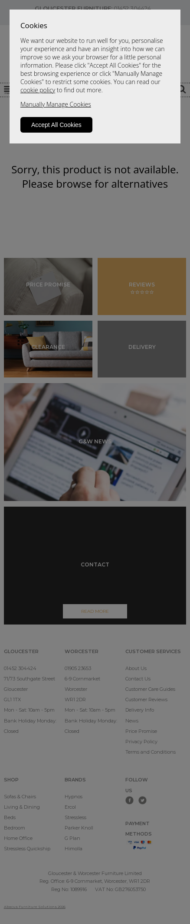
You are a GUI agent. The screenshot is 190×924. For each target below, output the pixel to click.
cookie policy (37, 90)
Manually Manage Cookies (55, 104)
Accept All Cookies (56, 124)
